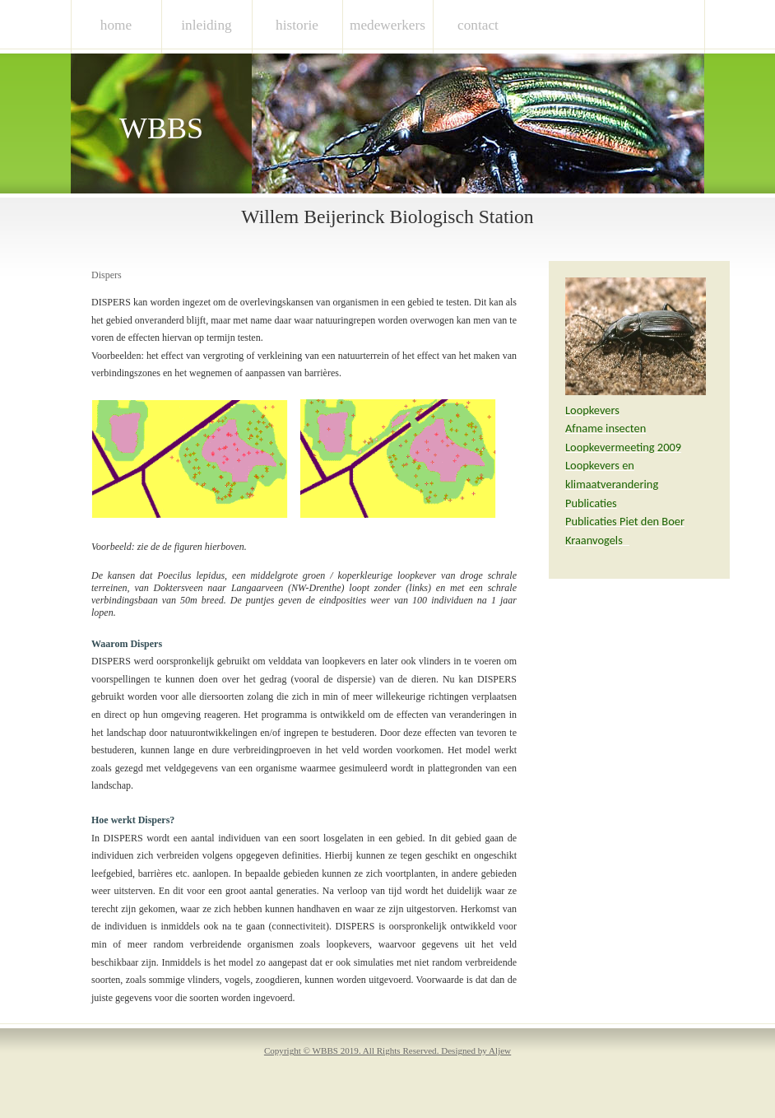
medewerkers (387, 25)
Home (116, 25)
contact (478, 25)
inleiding (206, 25)
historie (297, 25)
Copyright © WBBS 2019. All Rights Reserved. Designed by (387, 1050)
